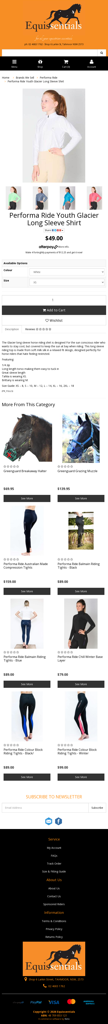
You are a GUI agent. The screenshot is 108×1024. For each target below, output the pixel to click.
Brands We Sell (25, 77)
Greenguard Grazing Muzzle (77, 471)
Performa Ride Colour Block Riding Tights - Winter (77, 751)
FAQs (54, 855)
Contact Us (54, 896)
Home (5, 77)
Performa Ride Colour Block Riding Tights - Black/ (23, 751)
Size (6, 280)
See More (27, 498)
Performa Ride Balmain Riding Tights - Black (79, 566)
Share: (54, 230)
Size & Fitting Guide (54, 871)
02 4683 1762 (54, 986)
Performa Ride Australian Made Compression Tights (26, 566)
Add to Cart (54, 310)
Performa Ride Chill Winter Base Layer (80, 658)
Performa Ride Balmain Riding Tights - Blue (25, 658)
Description (12, 329)
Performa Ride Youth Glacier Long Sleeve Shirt (36, 81)
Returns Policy (54, 937)
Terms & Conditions (54, 921)
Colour (8, 270)
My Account (54, 848)
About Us (54, 888)
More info (54, 246)
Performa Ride (48, 77)
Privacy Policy (54, 929)
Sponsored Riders (54, 904)
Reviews (38, 329)
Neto (67, 1018)
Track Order (54, 863)
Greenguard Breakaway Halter (25, 471)
